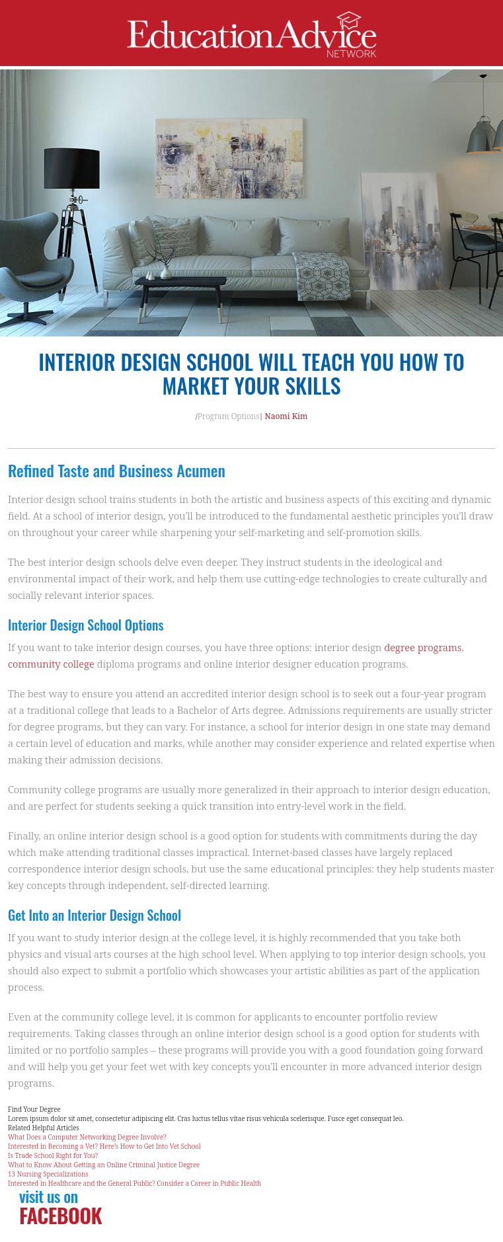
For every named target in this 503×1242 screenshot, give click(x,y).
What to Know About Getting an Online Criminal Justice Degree (104, 1164)
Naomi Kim (286, 416)
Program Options (229, 416)
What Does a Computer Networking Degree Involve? (87, 1137)
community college (51, 663)
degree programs (422, 647)
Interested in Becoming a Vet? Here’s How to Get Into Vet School (104, 1146)
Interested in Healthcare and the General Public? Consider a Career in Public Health (134, 1183)
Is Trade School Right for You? (53, 1155)
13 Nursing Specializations (48, 1174)
